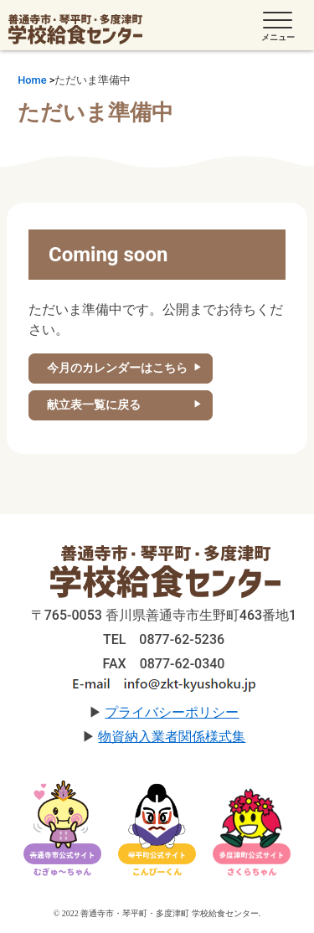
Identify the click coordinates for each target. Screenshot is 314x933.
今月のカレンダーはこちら (117, 367)
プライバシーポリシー (172, 712)
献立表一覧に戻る (94, 404)
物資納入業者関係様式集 (171, 737)
